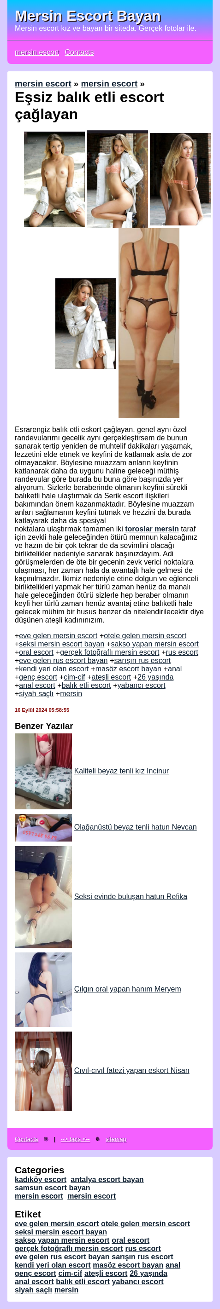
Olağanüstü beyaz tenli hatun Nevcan (106, 827)
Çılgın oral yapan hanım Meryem (98, 989)
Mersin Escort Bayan (88, 15)
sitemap (116, 1139)
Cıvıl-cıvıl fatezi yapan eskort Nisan (102, 1070)
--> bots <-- (75, 1139)
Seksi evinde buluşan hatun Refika (101, 896)
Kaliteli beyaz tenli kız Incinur (92, 771)
